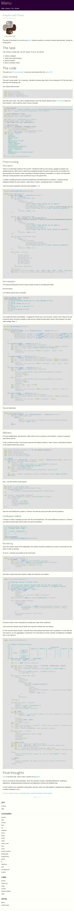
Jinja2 (3, 886)
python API (48, 72)
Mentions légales (6, 891)
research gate (5, 905)
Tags (2, 808)
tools (2, 867)
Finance (3, 822)
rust (20, 793)
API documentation (18, 72)
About (3, 894)
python (3, 859)
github (38, 777)
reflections (4, 864)
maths (24, 793)
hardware (3, 830)
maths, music (5, 843)
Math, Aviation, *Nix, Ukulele (10, 8)
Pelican (3, 881)
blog (2, 820)
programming (5, 856)
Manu (6, 3)
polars (30, 40)
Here (4, 777)
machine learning (36, 793)
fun (2, 828)
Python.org (4, 883)
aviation (3, 817)
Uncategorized (5, 869)
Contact (3, 888)
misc (2, 846)
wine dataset (60, 101)
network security (5, 851)
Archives (3, 806)
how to (11, 793)
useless (3, 872)
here (37, 186)
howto (3, 835)
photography (4, 854)
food (2, 825)
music (3, 848)
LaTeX (3, 838)
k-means (45, 793)
